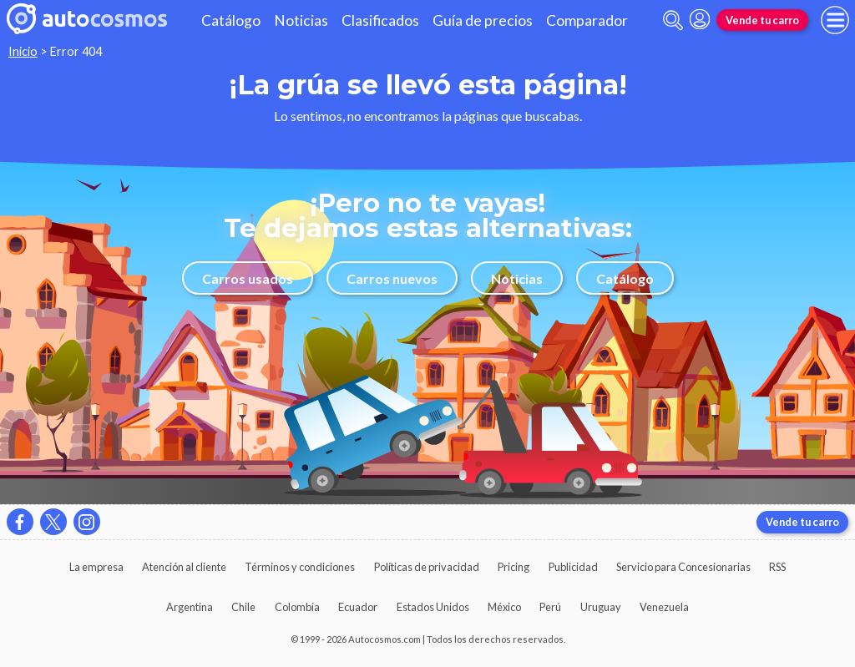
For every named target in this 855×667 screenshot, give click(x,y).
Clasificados (380, 20)
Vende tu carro (762, 20)
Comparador (587, 20)
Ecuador (357, 607)
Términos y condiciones (300, 567)
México (504, 607)
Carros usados (247, 278)
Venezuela (664, 607)
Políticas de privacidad (426, 567)
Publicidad (573, 567)
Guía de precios (483, 20)
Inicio (23, 51)
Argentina (189, 607)
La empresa (96, 567)
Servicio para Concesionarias (683, 567)
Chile (243, 607)
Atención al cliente (184, 567)
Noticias (301, 20)
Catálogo (231, 20)
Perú (550, 607)
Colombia (297, 607)
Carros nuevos (392, 278)
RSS (777, 567)
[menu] (835, 20)
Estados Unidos (433, 607)
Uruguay (600, 607)
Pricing (513, 567)
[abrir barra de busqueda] (673, 20)
